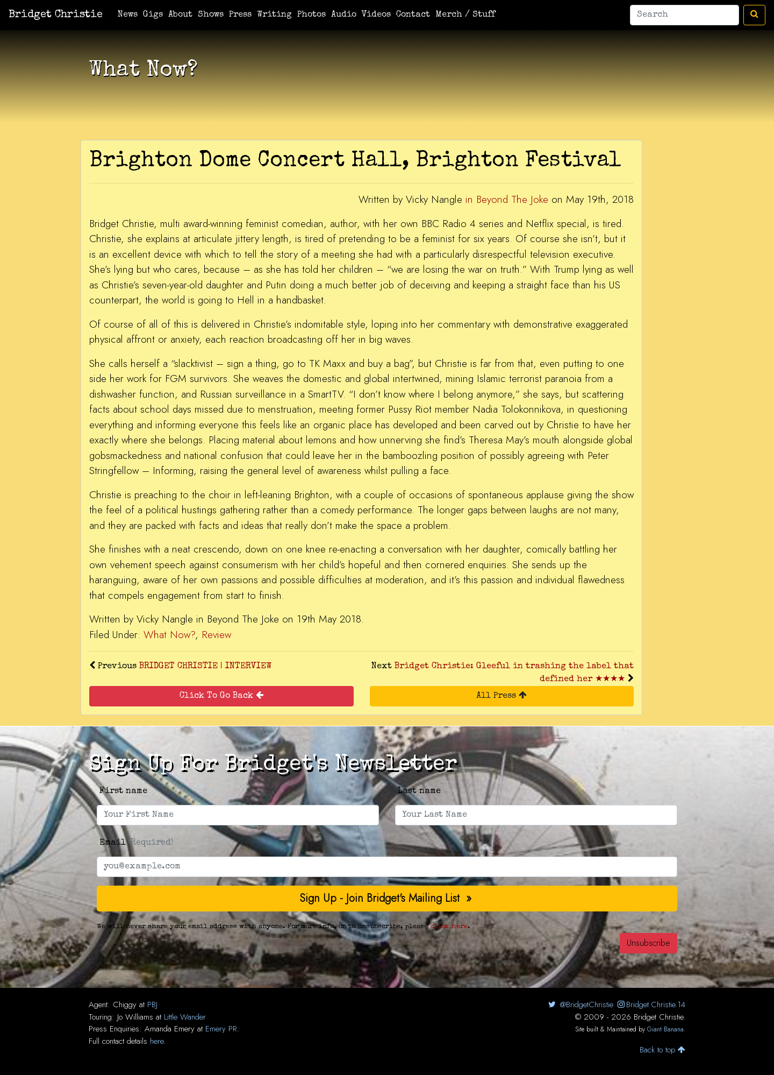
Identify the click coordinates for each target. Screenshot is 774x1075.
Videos (376, 15)
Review (216, 634)
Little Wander (185, 1017)
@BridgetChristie (580, 1004)
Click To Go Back (221, 695)
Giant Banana (665, 1029)
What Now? (169, 634)
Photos (311, 15)
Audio (343, 15)
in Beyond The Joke (506, 199)
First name (123, 791)
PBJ (152, 1004)
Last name (419, 791)
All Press (501, 695)
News (128, 15)
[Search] (684, 15)
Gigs (153, 15)
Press (240, 15)
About (180, 15)
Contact (413, 15)
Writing (274, 15)
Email (136, 843)
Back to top (662, 1050)
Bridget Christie (56, 15)
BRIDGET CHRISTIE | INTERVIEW (205, 666)
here (156, 1041)
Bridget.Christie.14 (650, 1004)
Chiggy (125, 1004)
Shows (211, 15)
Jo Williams (135, 1017)
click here (449, 926)
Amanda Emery (170, 1029)
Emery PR (221, 1029)
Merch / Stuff (465, 15)
